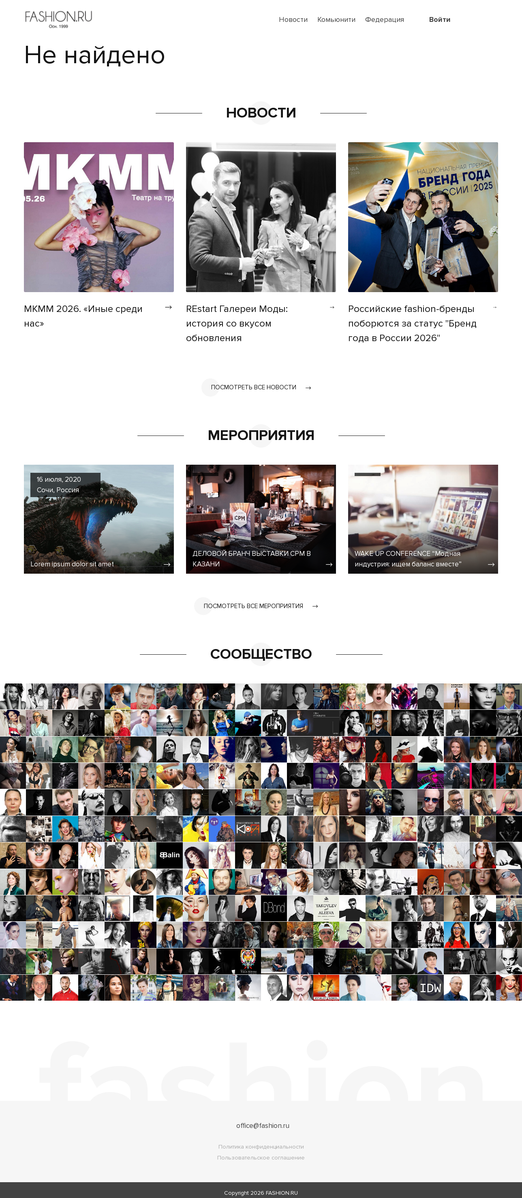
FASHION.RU (282, 1187)
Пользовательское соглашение (261, 1152)
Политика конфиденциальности (261, 1141)
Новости (293, 19)
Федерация (384, 19)
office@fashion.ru (262, 1119)
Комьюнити (336, 19)
